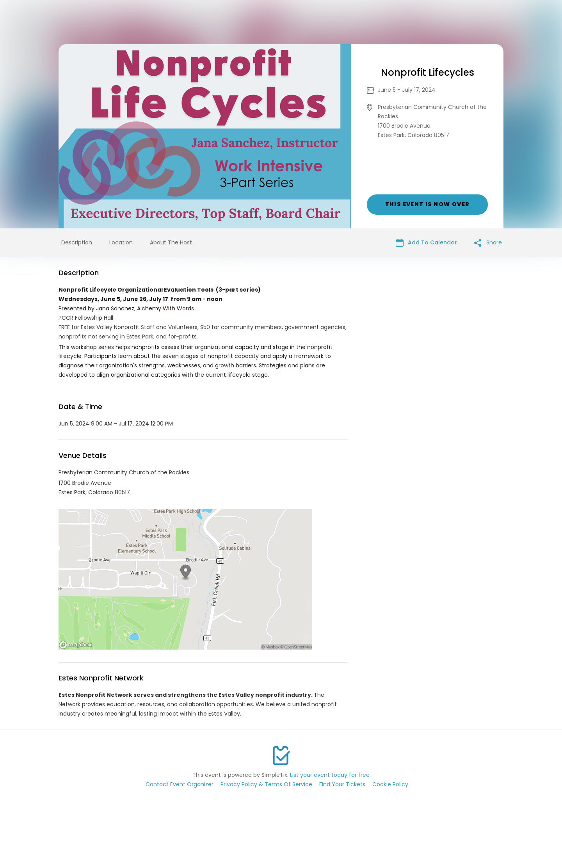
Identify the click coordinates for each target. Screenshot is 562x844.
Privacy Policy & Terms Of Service (266, 784)
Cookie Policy (390, 784)
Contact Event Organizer (179, 784)
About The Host (171, 242)
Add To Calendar (426, 243)
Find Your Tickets (342, 784)
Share (488, 243)
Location (121, 242)
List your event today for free (330, 775)
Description (76, 242)
